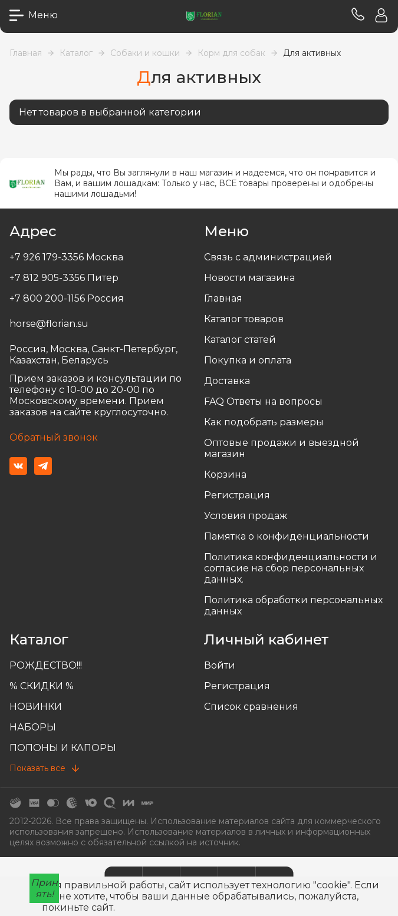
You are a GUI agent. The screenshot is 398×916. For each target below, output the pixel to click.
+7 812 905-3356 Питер (64, 277)
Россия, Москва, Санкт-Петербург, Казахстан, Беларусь (93, 354)
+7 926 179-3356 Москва (66, 257)
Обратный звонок (53, 437)
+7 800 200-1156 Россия (66, 298)
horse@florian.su (48, 323)
